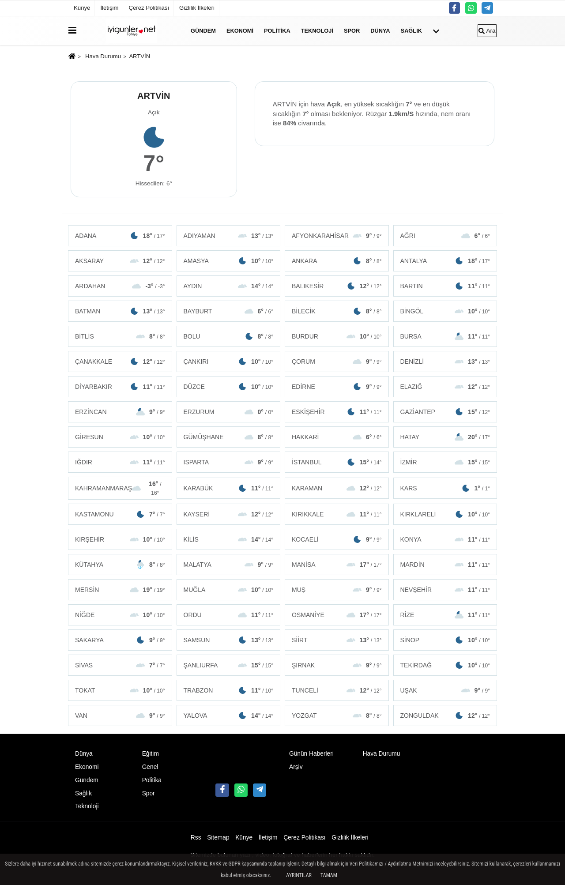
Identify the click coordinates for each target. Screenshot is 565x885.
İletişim (109, 7)
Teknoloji (317, 30)
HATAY (445, 437)
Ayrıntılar (299, 875)
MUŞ (337, 589)
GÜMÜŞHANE (229, 437)
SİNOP (445, 640)
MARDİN (445, 564)
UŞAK (445, 690)
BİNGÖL (445, 311)
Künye (82, 7)
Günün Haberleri (311, 753)
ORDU (229, 614)
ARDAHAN (120, 286)
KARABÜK (229, 488)
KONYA (445, 539)
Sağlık (411, 30)
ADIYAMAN (229, 235)
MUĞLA (229, 589)
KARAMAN (337, 488)
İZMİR (445, 462)
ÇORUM (337, 361)
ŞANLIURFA (229, 665)
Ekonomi (239, 30)
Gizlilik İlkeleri (197, 7)
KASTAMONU (120, 514)
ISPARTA (229, 462)
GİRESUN (120, 437)
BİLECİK (337, 311)
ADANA (120, 235)
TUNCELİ (337, 690)
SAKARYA (120, 640)
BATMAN (120, 311)
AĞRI (445, 235)
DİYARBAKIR (120, 386)
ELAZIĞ (445, 386)
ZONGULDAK (445, 715)
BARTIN (445, 286)
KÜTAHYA (120, 564)
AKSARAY (120, 260)
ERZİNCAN (120, 411)
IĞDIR (120, 462)
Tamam (328, 875)
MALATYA (229, 564)
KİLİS (229, 539)
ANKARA (337, 260)
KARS (445, 488)
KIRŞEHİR (120, 539)
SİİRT (337, 640)
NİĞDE (120, 614)
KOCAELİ (337, 539)
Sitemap (218, 837)
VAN (120, 715)
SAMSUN (229, 640)
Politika (277, 30)
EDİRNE (337, 386)
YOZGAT (337, 715)
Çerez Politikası (148, 7)
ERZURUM (229, 411)
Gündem (203, 30)
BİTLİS (120, 336)
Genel (150, 767)
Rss (196, 837)
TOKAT (120, 690)
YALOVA (229, 715)
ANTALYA (445, 260)
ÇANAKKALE (120, 361)
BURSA (445, 336)
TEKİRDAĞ (445, 665)
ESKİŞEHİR (337, 411)
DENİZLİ (445, 361)
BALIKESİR (337, 286)
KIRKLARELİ (445, 514)
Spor (352, 30)
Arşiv (296, 767)
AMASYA (229, 260)
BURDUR (337, 336)
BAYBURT (229, 311)
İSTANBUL (337, 462)
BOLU (229, 336)
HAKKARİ (337, 437)
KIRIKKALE (337, 514)
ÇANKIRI (229, 361)
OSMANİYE (337, 614)
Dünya (380, 30)
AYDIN (229, 286)
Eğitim (150, 753)
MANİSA (337, 564)
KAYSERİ (229, 514)
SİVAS (120, 665)
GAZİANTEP (445, 411)
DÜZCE (229, 386)
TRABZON (229, 690)
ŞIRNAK (337, 665)
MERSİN (120, 589)
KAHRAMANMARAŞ (120, 488)
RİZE (445, 614)
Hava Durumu (103, 56)
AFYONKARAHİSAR (337, 235)
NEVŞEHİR (445, 589)
